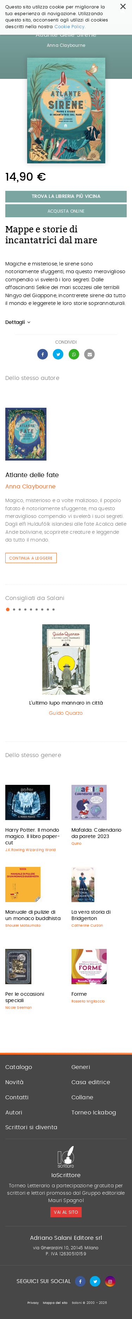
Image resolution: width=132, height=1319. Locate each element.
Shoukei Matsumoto (22, 925)
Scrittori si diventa (31, 1127)
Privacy (33, 1303)
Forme (79, 994)
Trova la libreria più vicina (66, 196)
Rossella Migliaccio (88, 1001)
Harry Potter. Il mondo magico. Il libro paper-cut (32, 836)
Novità (14, 1082)
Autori (13, 1112)
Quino (76, 843)
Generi (80, 1067)
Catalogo (18, 1067)
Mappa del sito (55, 1303)
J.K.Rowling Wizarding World (30, 850)
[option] (66, 672)
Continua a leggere (31, 558)
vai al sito (66, 1212)
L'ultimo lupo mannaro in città (66, 703)
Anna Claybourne (66, 45)
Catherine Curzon (87, 925)
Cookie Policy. (70, 15)
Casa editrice (91, 1082)
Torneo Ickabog (94, 1112)
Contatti (17, 1097)
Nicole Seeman (18, 1007)
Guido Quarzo (66, 713)
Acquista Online (66, 211)
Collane (82, 1097)
